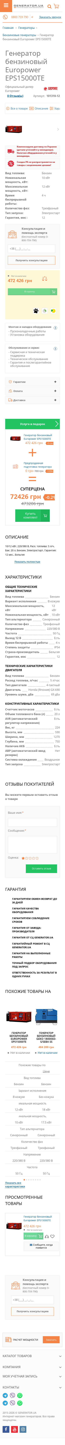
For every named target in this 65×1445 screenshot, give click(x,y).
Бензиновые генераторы (19, 35)
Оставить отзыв (41, 868)
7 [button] (37, 1179)
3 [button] (28, 1179)
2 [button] (26, 1179)
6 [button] (35, 1179)
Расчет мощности (21, 1339)
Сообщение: (17, 831)
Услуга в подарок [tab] (32, 424)
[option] (32, 424)
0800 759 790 (19, 17)
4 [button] (31, 1179)
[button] (5, 17)
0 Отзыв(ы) (15, 96)
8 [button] (40, 1179)
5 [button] (33, 1179)
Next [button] (58, 129)
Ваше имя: (16, 813)
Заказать (51, 1339)
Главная (8, 28)
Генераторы (26, 28)
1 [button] (24, 1179)
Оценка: (13, 857)
